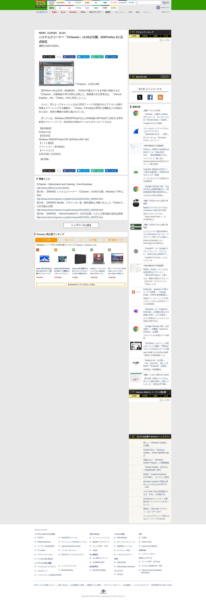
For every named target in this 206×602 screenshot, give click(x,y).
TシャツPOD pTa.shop (151, 562)
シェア (71, 57)
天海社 (144, 538)
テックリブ (118, 571)
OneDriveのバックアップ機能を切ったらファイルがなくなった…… (156, 501)
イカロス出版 (119, 534)
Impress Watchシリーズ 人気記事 (151, 392)
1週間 (155, 36)
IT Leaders (41, 550)
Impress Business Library (70, 546)
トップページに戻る (81, 225)
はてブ (85, 57)
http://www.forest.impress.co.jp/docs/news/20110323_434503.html (70, 210)
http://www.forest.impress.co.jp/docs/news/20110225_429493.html (70, 199)
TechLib (120, 574)
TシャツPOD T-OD (100, 546)
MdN (116, 559)
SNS (130, 12)
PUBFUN (142, 550)
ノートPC (46, 240)
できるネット (42, 571)
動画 (137, 12)
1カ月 (166, 36)
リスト (59, 57)
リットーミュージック (100, 538)
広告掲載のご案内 (77, 585)
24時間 (144, 36)
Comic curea (146, 542)
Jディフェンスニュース (126, 542)
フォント (146, 12)
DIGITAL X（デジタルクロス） (73, 555)
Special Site (141, 77)
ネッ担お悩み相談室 (45, 559)
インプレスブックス (69, 566)
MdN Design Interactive (126, 567)
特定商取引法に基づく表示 (161, 585)
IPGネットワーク (145, 558)
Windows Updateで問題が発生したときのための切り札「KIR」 (155, 484)
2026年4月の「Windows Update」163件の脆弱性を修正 (156, 453)
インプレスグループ (141, 585)
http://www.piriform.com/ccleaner (53, 188)
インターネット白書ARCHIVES (49, 575)
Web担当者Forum (44, 542)
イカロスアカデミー (124, 555)
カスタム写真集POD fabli (152, 566)
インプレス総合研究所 (45, 546)
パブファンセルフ (148, 554)
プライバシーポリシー (112, 585)
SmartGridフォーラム (69, 538)
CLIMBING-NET (98, 562)
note (99, 57)
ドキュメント (119, 12)
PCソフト (69, 240)
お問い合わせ (63, 585)
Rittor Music (94, 534)
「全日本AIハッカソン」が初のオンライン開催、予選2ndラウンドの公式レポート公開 (156, 346)
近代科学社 (94, 567)
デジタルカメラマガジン (46, 567)
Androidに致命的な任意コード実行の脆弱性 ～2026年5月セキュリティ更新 (156, 172)
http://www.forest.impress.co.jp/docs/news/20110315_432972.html (70, 217)
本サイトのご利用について (44, 585)
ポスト (50, 57)
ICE (140, 534)
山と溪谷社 (94, 555)
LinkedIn (113, 57)
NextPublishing (67, 570)
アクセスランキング (145, 32)
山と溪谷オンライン (100, 558)
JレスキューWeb (123, 550)
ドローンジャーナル (45, 555)
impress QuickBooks (149, 546)
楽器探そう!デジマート (101, 542)
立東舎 (95, 550)
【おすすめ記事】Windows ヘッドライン (153, 437)
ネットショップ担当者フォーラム (74, 542)
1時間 (134, 36)
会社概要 (127, 585)
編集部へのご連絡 (94, 585)
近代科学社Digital (99, 570)
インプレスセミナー (69, 550)
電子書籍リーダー (116, 240)
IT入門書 (93, 240)
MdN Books (121, 562)
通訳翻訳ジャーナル (124, 546)
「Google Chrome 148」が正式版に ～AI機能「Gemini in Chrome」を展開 (156, 329)
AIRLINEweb (122, 538)
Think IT (40, 538)
